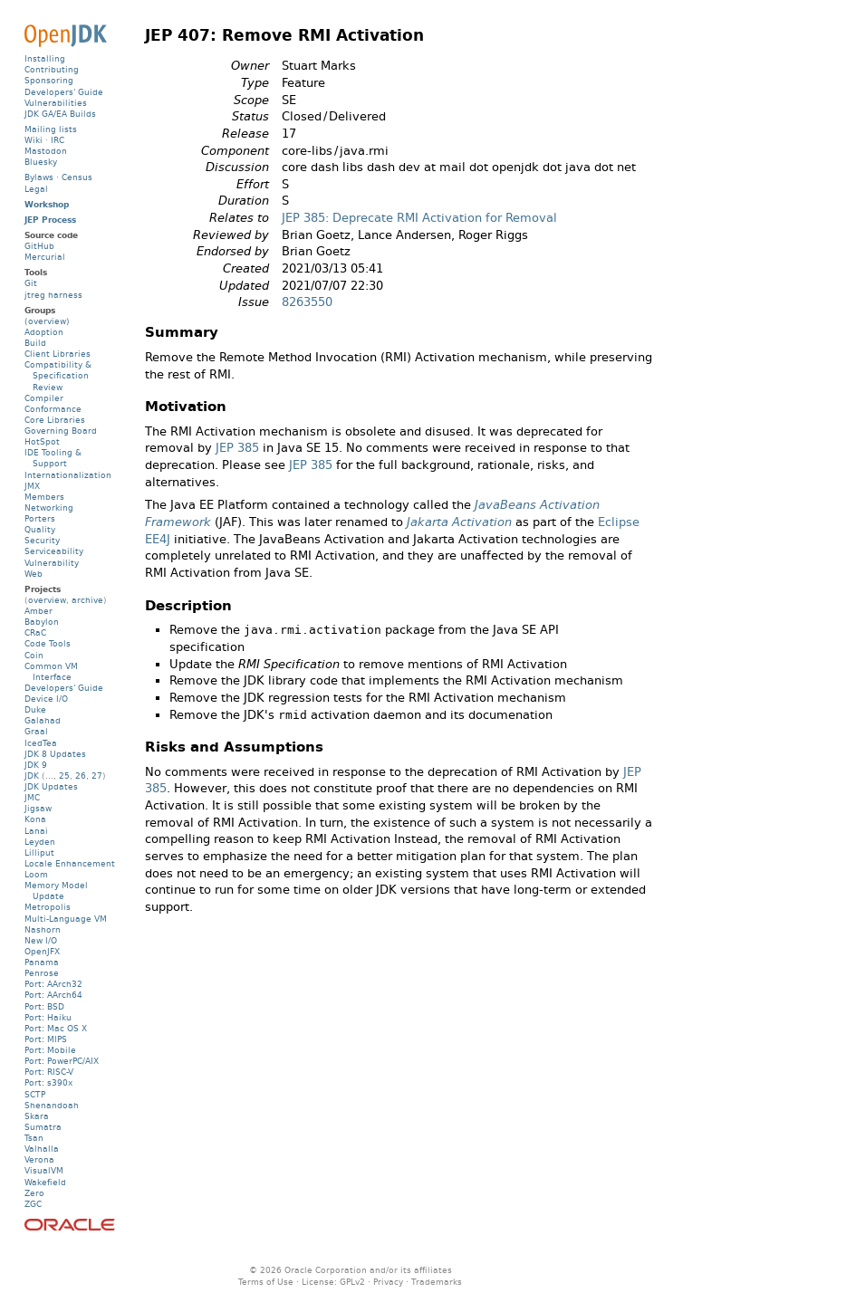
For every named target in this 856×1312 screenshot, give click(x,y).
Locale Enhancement (69, 863)
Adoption (43, 332)
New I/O (40, 940)
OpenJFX (42, 951)
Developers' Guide (63, 92)
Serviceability (53, 551)
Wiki (33, 140)
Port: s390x (48, 1082)
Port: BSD (44, 1006)
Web (33, 574)
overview (47, 600)
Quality (39, 529)
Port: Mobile (50, 1050)
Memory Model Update (56, 890)
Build (35, 343)
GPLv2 (352, 1282)
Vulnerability (51, 563)
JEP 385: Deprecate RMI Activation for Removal (419, 218)
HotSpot (42, 441)
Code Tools (47, 643)
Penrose (41, 973)
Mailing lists (50, 129)
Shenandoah (51, 1105)
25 (64, 775)
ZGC (33, 1204)
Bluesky (40, 162)
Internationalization (67, 475)
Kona (35, 819)
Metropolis (47, 907)
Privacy (388, 1282)
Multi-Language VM (65, 919)
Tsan (33, 1138)
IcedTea (40, 743)
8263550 (307, 302)
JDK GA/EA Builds (60, 114)
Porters (39, 518)
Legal (36, 189)
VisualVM (43, 1170)
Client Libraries (57, 354)
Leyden (39, 842)
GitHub (39, 246)
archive (87, 600)
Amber (38, 611)
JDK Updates (51, 786)
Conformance (53, 409)
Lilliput (39, 852)
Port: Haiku (48, 1017)
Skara (36, 1116)
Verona (39, 1159)
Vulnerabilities (55, 103)
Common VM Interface (51, 671)
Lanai (36, 831)
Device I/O (46, 699)
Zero (34, 1193)
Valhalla (41, 1149)
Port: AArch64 (53, 995)
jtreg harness (53, 295)
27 (96, 775)
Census (77, 177)
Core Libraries (54, 420)
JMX (32, 486)
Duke (35, 709)
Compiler (43, 398)
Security (42, 540)
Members (44, 497)
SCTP (34, 1094)
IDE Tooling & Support (53, 457)
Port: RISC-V (48, 1072)
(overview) (47, 321)
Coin (33, 655)
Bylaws (38, 177)
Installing (44, 58)
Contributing (51, 69)
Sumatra (43, 1127)
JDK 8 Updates (55, 754)
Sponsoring (48, 80)
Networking (48, 507)
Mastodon (45, 151)
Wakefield (45, 1182)
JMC (32, 797)
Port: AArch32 (53, 984)
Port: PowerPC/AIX (61, 1061)
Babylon (41, 622)
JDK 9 (35, 765)
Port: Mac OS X (55, 1028)
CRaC (35, 632)
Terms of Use (265, 1282)
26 (80, 775)
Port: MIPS (45, 1039)
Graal (36, 731)
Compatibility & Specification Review (57, 375)
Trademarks (436, 1282)
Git (30, 283)
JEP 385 (237, 448)
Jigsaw (38, 808)
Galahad (42, 720)
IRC (57, 140)
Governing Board (60, 431)
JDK (31, 775)
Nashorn (42, 929)
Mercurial (44, 257)
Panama (41, 962)
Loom (36, 874)
